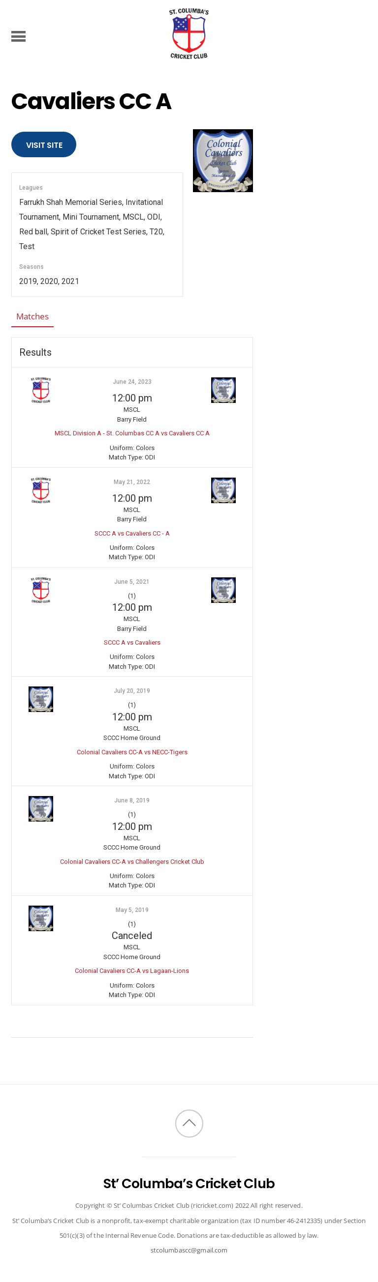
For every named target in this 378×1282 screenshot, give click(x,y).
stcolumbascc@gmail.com (189, 1250)
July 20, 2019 (132, 690)
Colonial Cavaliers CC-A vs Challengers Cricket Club (132, 861)
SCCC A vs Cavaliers (132, 642)
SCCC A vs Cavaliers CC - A (132, 533)
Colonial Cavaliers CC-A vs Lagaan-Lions (132, 970)
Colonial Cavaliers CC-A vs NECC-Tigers (132, 752)
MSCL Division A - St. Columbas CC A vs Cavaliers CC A (132, 433)
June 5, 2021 (132, 581)
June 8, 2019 (132, 800)
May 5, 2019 (132, 910)
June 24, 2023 (132, 381)
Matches (32, 316)
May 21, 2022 (132, 482)
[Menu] (18, 35)
